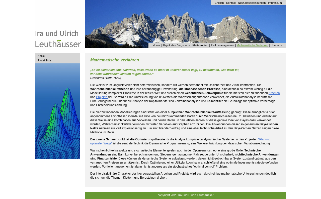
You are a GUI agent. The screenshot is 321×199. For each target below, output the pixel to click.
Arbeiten (274, 93)
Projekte (102, 97)
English (219, 2)
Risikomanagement (222, 45)
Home (156, 45)
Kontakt (230, 2)
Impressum (275, 2)
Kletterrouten (200, 45)
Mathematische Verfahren (252, 45)
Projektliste (44, 60)
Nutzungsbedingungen (252, 2)
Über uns (276, 45)
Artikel (41, 55)
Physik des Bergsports (176, 45)
